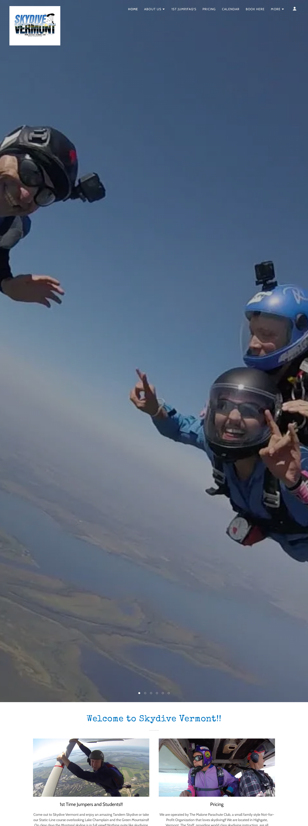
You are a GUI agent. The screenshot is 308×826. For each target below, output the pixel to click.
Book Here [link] (255, 9)
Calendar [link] (230, 9)
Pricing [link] (209, 9)
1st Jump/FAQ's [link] (183, 9)
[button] (139, 693)
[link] (34, 8)
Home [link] (133, 9)
